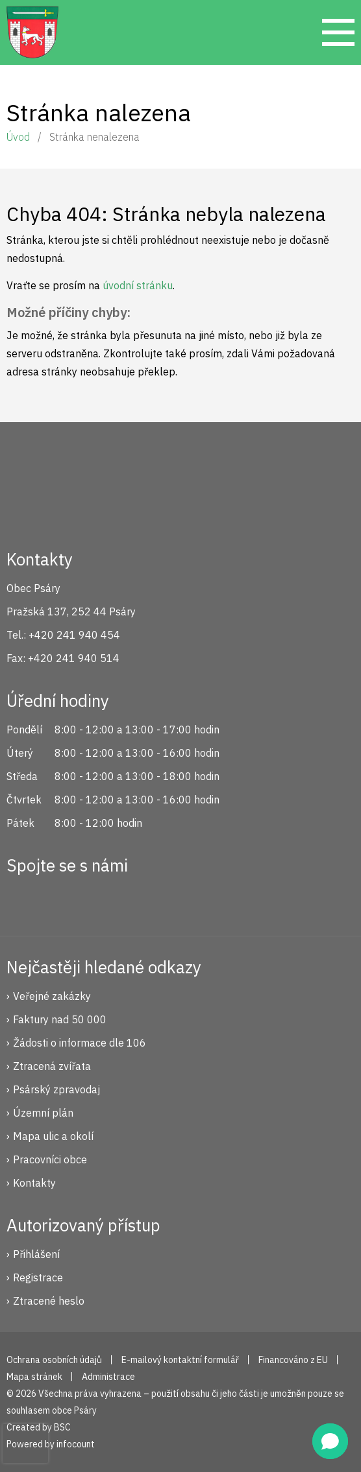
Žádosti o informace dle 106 (79, 1042)
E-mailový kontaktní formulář (180, 1360)
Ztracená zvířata (52, 1066)
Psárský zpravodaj (56, 1089)
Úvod (18, 136)
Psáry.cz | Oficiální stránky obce (32, 32)
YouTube (110, 899)
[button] (330, 1441)
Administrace (108, 1377)
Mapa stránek (34, 1377)
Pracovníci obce (50, 1159)
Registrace (38, 1277)
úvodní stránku (138, 285)
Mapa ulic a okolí (53, 1136)
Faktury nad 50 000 (59, 1019)
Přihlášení (36, 1254)
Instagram (67, 899)
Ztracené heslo (48, 1300)
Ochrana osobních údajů (54, 1360)
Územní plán (43, 1112)
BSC (62, 1427)
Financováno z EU (293, 1360)
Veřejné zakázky (52, 996)
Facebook (23, 899)
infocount (75, 1444)
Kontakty (34, 1182)
